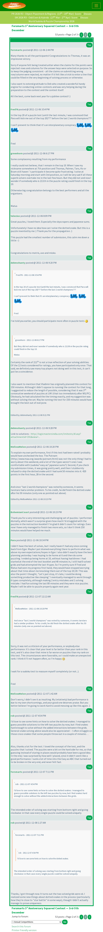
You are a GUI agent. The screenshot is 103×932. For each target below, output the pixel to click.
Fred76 (14, 109)
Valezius (15, 215)
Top (89, 45)
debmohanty (18, 262)
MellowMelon (18, 446)
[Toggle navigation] (96, 6)
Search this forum (21, 926)
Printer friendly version (24, 930)
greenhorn (17, 153)
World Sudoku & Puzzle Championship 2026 (51, 21)
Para (13, 540)
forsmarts (16, 49)
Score (78, 13)
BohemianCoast (20, 512)
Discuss (88, 13)
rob (13, 715)
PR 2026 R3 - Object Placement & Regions (33, 13)
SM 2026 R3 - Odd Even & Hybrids (32, 17)
